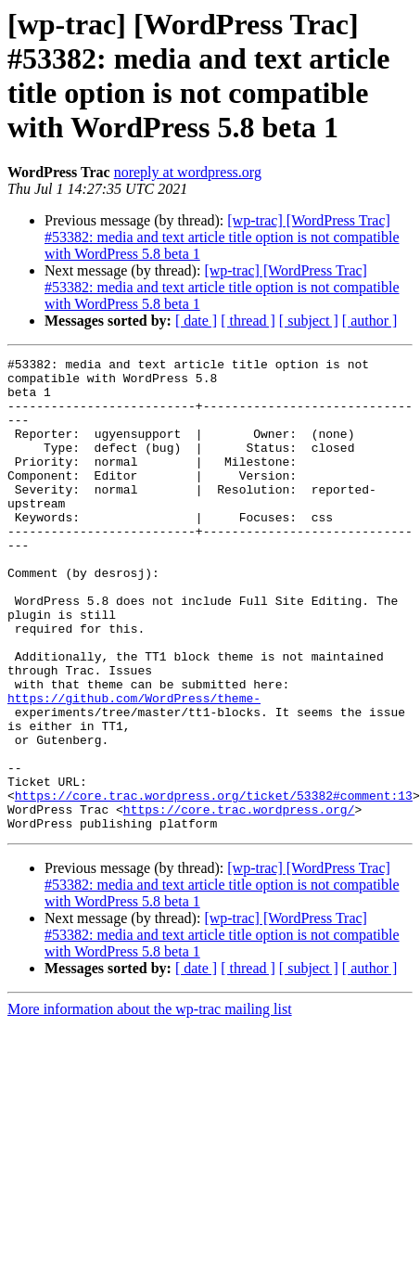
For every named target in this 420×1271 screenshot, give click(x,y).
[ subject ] (308, 320)
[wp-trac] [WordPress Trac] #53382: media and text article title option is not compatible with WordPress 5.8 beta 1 (222, 237)
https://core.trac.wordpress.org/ (239, 900)
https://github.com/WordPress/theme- (134, 767)
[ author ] (370, 320)
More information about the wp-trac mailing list (149, 1103)
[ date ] (196, 320)
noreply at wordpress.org (187, 172)
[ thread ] (248, 320)
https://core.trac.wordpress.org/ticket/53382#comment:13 (214, 884)
